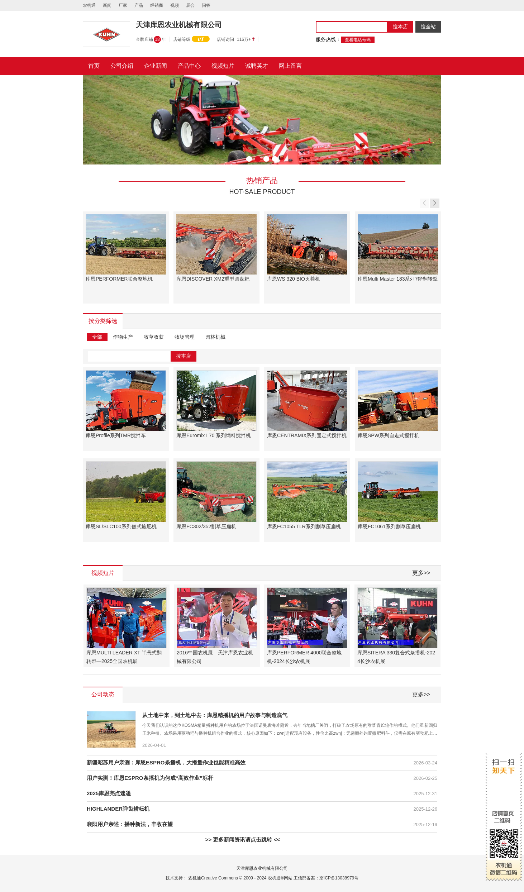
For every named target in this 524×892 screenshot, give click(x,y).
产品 (138, 5)
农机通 (89, 5)
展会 (190, 5)
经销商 (156, 5)
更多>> (421, 573)
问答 (206, 5)
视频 (174, 5)
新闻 (107, 5)
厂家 (123, 5)
